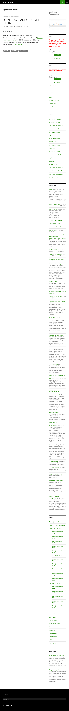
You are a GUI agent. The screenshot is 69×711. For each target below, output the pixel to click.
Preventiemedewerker (55, 395)
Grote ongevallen (53, 317)
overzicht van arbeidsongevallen (54, 390)
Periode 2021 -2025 (54, 177)
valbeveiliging (23, 50)
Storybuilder (52, 445)
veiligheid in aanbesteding (56, 480)
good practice (52, 617)
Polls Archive (52, 85)
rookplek (14, 50)
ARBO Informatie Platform (11, 17)
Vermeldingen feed (54, 100)
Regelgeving (52, 158)
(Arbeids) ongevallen (54, 522)
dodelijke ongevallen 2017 (56, 122)
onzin (51, 49)
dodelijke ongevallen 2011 (56, 119)
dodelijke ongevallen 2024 (56, 167)
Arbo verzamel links (54, 223)
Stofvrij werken (53, 425)
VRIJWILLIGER (53, 142)
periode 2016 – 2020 (56, 556)
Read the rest (18, 44)
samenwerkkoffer (53, 412)
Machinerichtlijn (53, 364)
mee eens (52, 51)
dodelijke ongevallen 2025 (56, 171)
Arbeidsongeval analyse (55, 220)
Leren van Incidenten (54, 348)
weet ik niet (53, 53)
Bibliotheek (52, 148)
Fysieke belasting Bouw (55, 296)
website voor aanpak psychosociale (54, 497)
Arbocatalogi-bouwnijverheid (57, 227)
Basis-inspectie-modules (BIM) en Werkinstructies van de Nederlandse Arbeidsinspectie (57, 236)
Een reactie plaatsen (22, 26)
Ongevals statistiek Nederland (57, 375)
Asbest (50, 610)
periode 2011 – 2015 (54, 164)
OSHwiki (51, 378)
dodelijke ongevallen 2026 (56, 174)
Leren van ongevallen (54, 129)
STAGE (50, 135)
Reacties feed (52, 103)
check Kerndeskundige (55, 264)
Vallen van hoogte (54, 467)
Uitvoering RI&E (53, 461)
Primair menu (67, 2)
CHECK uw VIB (53, 281)
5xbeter (51, 189)
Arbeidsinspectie (53, 209)
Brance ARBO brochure (55, 254)
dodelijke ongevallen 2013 (56, 151)
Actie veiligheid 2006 (54, 204)
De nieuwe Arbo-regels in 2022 (22, 21)
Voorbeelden (54, 620)
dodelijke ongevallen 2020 (56, 125)
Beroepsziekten (53, 249)
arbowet (6, 50)
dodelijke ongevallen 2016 (56, 154)
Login (50, 97)
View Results (57, 58)
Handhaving (52, 161)
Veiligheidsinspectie (54, 670)
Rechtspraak (53, 636)
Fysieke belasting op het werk (57, 301)
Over (50, 627)
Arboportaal (52, 230)
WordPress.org (53, 107)
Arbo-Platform (8, 2)
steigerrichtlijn (53, 422)
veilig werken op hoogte (55, 474)
